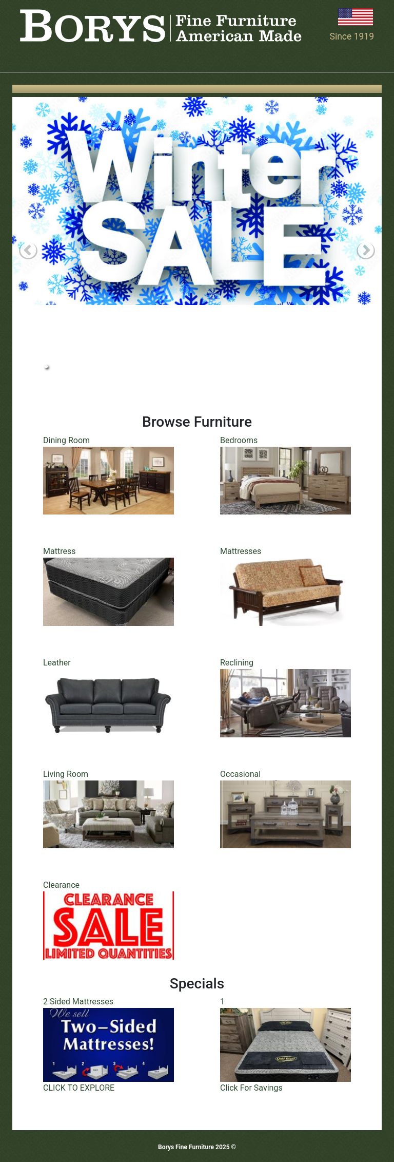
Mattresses (240, 551)
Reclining (236, 663)
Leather (57, 663)
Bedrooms (239, 440)
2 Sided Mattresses (78, 1001)
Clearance (61, 885)
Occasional (240, 774)
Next (366, 251)
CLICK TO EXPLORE (78, 1088)
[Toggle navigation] (26, 57)
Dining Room (66, 440)
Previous (28, 251)
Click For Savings (251, 1088)
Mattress (59, 551)
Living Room (65, 774)
